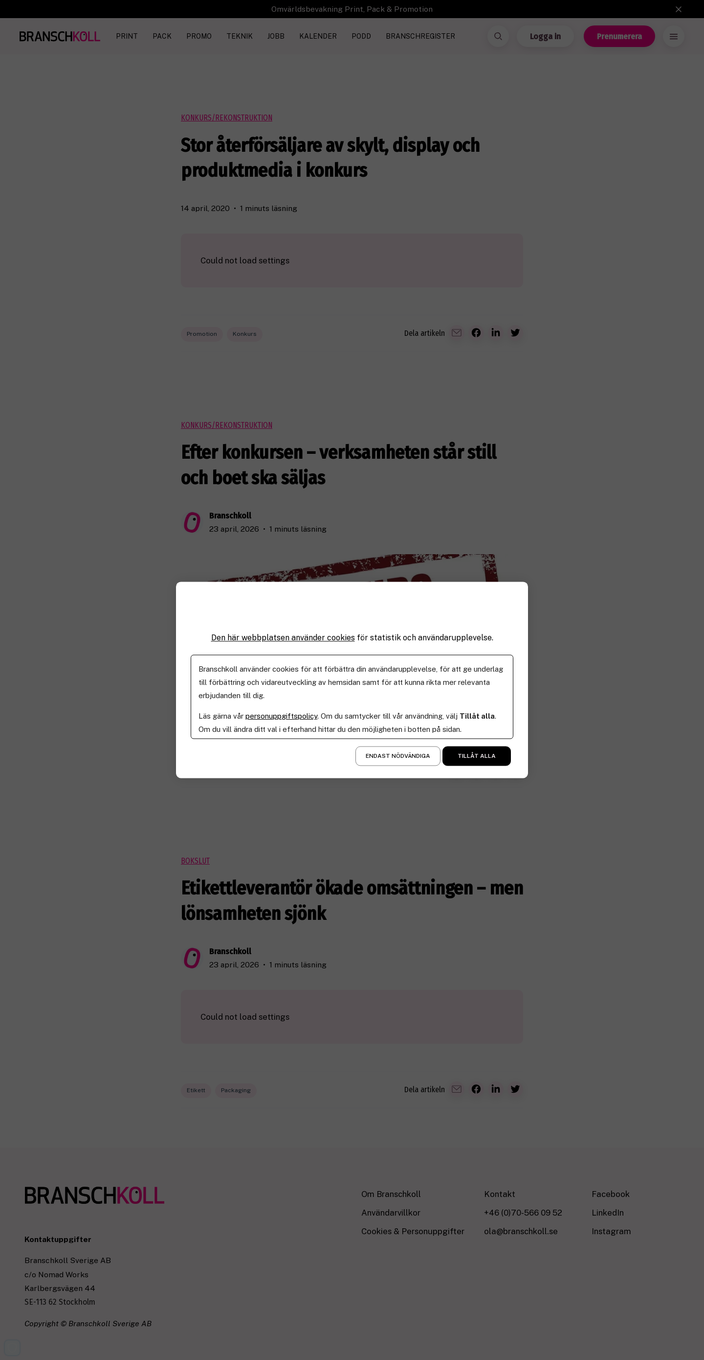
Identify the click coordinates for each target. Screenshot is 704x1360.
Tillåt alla (477, 756)
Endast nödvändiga (398, 756)
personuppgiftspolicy (281, 716)
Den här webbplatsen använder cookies (283, 637)
